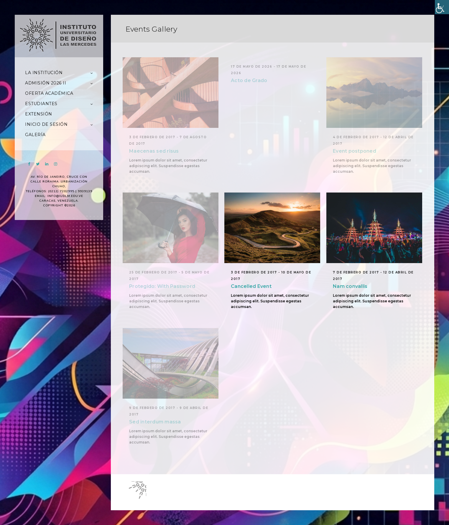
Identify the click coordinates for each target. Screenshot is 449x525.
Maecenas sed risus (154, 151)
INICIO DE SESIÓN (46, 124)
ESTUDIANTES (41, 103)
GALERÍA (35, 134)
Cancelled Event (251, 286)
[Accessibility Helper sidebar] (442, 7)
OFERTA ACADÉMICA (49, 93)
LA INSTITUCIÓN (44, 72)
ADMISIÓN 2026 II (45, 83)
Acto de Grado (249, 80)
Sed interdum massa (155, 422)
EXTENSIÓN (38, 114)
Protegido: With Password (162, 286)
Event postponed (354, 151)
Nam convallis (350, 286)
